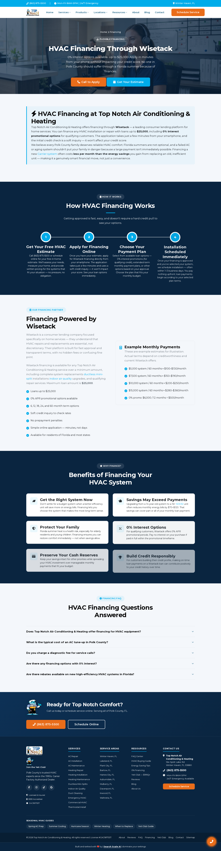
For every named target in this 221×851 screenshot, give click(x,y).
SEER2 (179, 506)
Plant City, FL (106, 765)
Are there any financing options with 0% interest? (110, 663)
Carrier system (47, 153)
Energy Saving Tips (140, 765)
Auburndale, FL (107, 779)
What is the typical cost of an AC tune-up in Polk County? (110, 642)
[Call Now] (211, 841)
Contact (159, 12)
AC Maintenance (76, 765)
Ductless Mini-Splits (77, 784)
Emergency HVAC (77, 798)
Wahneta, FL (106, 798)
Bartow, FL (105, 770)
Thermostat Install (77, 807)
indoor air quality (59, 378)
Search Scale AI (112, 846)
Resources (119, 12)
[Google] (51, 787)
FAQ (140, 837)
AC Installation (75, 761)
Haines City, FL (107, 775)
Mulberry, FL (106, 784)
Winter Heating (102, 826)
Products (82, 12)
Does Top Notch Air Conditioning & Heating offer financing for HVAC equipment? (110, 631)
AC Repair (73, 756)
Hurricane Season (80, 826)
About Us (135, 789)
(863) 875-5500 (36, 3)
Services (64, 12)
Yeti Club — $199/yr (140, 775)
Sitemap (190, 837)
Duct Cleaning (75, 793)
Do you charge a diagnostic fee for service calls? (110, 653)
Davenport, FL (107, 789)
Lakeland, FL (106, 761)
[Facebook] (29, 787)
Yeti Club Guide (146, 826)
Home (49, 12)
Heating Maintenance (79, 779)
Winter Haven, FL (108, 756)
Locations (100, 12)
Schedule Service (188, 12)
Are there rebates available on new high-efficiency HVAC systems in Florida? (110, 674)
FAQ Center (137, 756)
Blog (147, 12)
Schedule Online (86, 724)
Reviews (135, 779)
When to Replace (124, 826)
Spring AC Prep (36, 826)
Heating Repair (75, 770)
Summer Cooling (57, 826)
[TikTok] (44, 787)
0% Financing (138, 770)
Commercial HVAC (77, 802)
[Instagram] (37, 787)
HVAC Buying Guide (141, 761)
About (135, 12)
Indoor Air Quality (76, 789)
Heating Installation (77, 775)
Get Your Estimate (128, 82)
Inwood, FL (105, 793)
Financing (150, 837)
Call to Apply (88, 82)
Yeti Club (161, 837)
